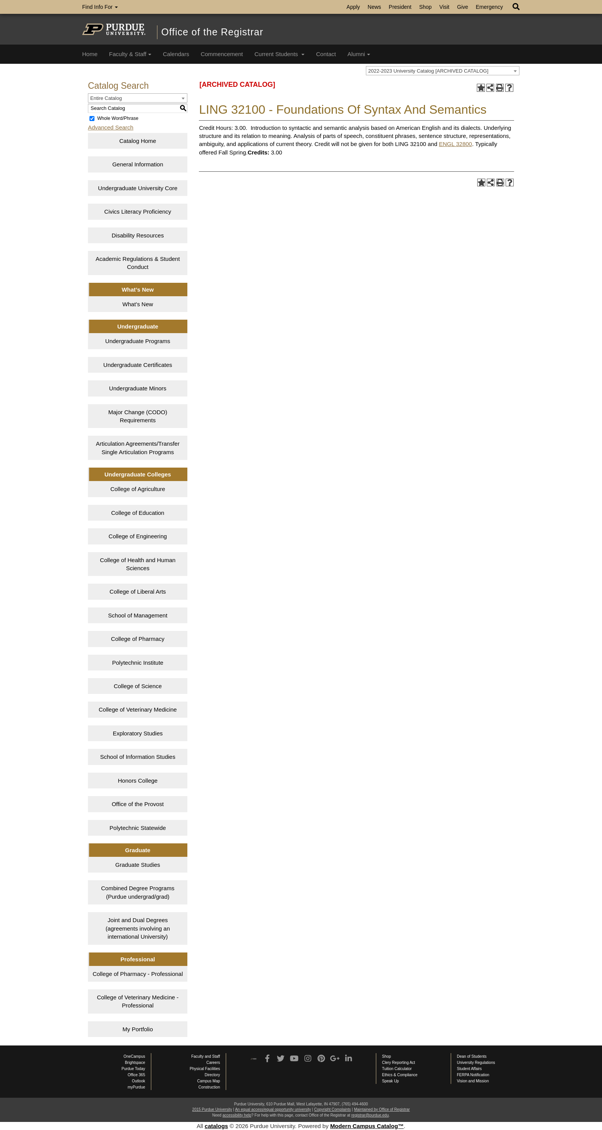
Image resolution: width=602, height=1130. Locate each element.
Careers (213, 1062)
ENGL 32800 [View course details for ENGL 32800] (455, 144)
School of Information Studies (137, 756)
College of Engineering (138, 536)
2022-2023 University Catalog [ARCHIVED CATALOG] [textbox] (428, 71)
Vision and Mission (473, 1081)
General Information (137, 164)
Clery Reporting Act (398, 1062)
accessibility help (236, 1115)
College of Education (137, 512)
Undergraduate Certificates (137, 365)
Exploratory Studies (138, 733)
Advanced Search (110, 127)
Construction (209, 1087)
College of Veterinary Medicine (138, 709)
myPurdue (136, 1087)
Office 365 (136, 1075)
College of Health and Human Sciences (137, 564)
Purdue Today (133, 1069)
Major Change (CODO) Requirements (137, 416)
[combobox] (442, 70)
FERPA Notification (473, 1075)
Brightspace (135, 1062)
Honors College (137, 780)
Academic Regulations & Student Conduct (138, 263)
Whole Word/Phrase (117, 118)
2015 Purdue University (212, 1109)
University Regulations (476, 1062)
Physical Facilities (205, 1069)
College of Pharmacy (137, 639)
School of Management (137, 615)
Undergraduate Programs (137, 341)
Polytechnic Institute (137, 662)
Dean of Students (471, 1056)
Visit (444, 7)
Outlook (138, 1081)
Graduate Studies (137, 864)
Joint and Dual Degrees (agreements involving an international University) (138, 928)
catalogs (216, 1126)
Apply (353, 7)
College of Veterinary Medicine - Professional (138, 1001)
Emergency (489, 7)
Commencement (222, 54)
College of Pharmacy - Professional (138, 974)
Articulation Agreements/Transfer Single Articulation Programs (138, 447)
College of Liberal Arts (137, 591)
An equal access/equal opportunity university (273, 1109)
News (374, 7)
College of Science (138, 686)
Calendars (176, 54)
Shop (425, 7)
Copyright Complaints (332, 1109)
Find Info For (100, 7)
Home (90, 54)
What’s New (137, 304)
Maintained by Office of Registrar (382, 1109)
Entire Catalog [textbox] (106, 98)
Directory (212, 1075)
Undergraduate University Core (137, 188)
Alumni (358, 54)
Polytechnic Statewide (137, 828)
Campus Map (208, 1081)
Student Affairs (469, 1069)
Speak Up (390, 1081)
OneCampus (134, 1056)
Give (462, 7)
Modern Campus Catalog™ (367, 1126)
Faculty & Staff (130, 54)
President (400, 7)
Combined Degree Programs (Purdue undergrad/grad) (137, 892)
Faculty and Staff (205, 1056)
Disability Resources (138, 235)
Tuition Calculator (397, 1069)
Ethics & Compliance (399, 1075)
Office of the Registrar (212, 32)
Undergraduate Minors (137, 388)
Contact (326, 54)
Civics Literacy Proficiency (137, 211)
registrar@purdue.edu (370, 1115)
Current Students (280, 54)
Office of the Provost (138, 804)
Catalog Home (137, 141)
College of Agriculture (137, 489)
